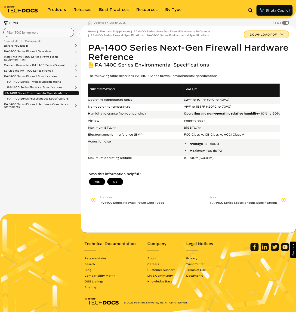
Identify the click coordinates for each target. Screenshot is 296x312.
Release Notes (95, 258)
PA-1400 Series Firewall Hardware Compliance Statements (36, 105)
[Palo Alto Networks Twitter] (275, 250)
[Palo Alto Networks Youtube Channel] (285, 250)
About (151, 258)
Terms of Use (196, 269)
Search (89, 264)
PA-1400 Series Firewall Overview (27, 51)
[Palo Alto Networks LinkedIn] (265, 250)
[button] (293, 250)
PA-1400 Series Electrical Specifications (34, 87)
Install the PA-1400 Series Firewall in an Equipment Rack (31, 58)
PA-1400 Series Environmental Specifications (36, 92)
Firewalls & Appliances (114, 31)
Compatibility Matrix (99, 275)
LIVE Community (160, 275)
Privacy (191, 258)
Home (92, 31)
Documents (194, 275)
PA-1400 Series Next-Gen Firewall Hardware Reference (171, 31)
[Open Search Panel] (251, 10)
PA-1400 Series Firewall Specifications (30, 76)
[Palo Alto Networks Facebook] (254, 250)
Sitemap (90, 287)
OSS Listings (93, 281)
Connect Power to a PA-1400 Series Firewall (34, 65)
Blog (87, 269)
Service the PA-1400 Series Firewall (28, 70)
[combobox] (38, 32)
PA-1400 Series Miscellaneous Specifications (37, 98)
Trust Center (195, 264)
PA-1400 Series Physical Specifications (34, 81)
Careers (153, 264)
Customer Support (161, 269)
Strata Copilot (274, 10)
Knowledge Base (160, 281)
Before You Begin (16, 45)
